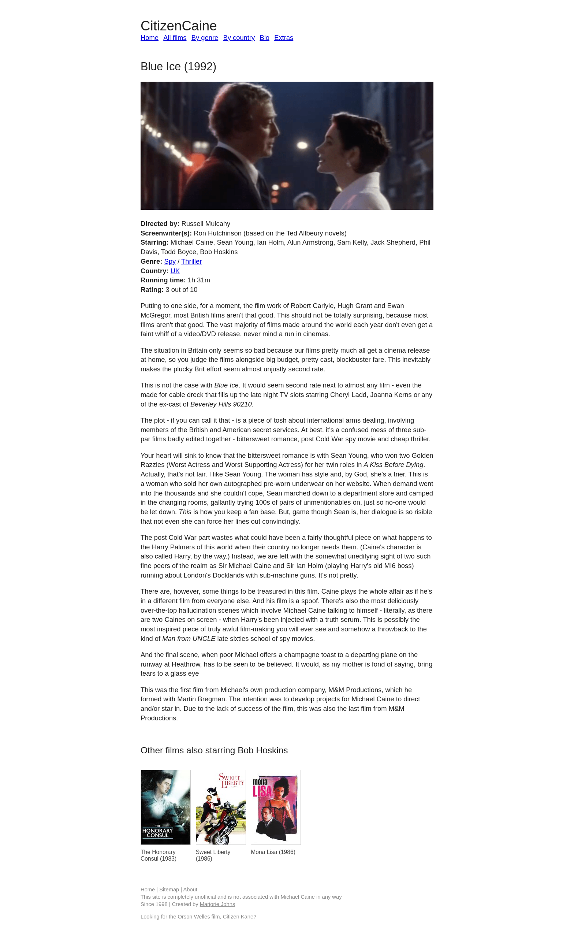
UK (175, 271)
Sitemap (169, 889)
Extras (283, 37)
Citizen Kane (238, 917)
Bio (264, 37)
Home (150, 37)
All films (174, 37)
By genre (205, 37)
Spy (170, 261)
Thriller (191, 261)
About (190, 889)
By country (239, 37)
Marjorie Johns (217, 904)
